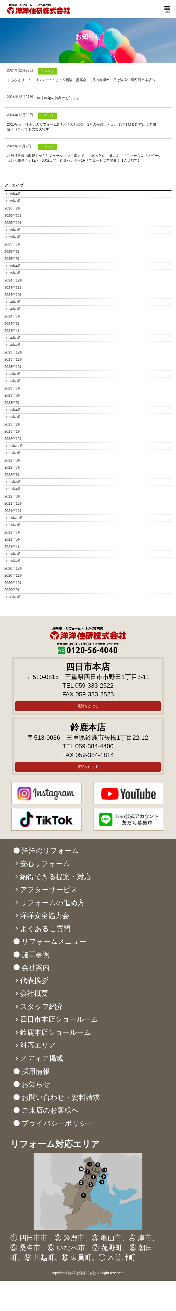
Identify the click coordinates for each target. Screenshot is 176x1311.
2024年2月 (13, 345)
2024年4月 (13, 331)
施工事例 (36, 955)
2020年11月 (14, 575)
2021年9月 (13, 525)
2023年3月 (13, 417)
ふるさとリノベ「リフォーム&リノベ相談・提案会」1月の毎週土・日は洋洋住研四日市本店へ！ (83, 80)
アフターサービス (49, 890)
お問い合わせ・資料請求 (61, 1097)
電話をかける (88, 706)
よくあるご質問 (45, 929)
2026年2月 (13, 208)
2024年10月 (14, 295)
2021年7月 (13, 532)
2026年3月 (13, 201)
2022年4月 (13, 489)
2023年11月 (14, 359)
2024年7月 (13, 316)
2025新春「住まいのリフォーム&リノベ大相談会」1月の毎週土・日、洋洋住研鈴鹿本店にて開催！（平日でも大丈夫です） (81, 126)
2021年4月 (13, 547)
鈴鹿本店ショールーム (55, 1032)
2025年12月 (14, 216)
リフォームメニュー (54, 941)
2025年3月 (13, 273)
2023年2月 (13, 424)
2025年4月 (13, 266)
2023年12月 (14, 352)
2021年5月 (13, 539)
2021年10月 (14, 518)
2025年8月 (13, 237)
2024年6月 (13, 324)
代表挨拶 (34, 980)
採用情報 (36, 1071)
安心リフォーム (45, 864)
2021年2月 (13, 561)
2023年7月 (13, 388)
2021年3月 (13, 554)
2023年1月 (13, 431)
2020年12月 (14, 568)
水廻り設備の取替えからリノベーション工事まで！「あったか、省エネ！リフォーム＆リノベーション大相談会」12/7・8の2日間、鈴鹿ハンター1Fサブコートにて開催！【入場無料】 (84, 158)
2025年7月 (13, 244)
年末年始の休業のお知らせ (58, 98)
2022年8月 (13, 460)
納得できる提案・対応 (55, 877)
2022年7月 (13, 467)
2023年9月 (13, 374)
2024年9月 (13, 302)
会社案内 (36, 967)
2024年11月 (14, 288)
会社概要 (34, 993)
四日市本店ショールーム (59, 1019)
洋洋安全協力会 (44, 915)
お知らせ (36, 1084)
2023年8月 (13, 381)
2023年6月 (13, 395)
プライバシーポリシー (58, 1123)
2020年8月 (13, 597)
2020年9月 (13, 590)
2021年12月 (14, 503)
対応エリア (38, 1045)
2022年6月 (13, 475)
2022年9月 (13, 453)
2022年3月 (13, 496)
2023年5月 (13, 403)
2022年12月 (14, 439)
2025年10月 (14, 223)
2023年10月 (14, 367)
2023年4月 (13, 410)
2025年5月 (13, 259)
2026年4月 (13, 194)
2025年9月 (13, 230)
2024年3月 (13, 338)
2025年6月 (13, 252)
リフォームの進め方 (52, 903)
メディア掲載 (41, 1058)
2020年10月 (14, 583)
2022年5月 (13, 482)
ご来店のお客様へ (50, 1110)
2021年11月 (14, 511)
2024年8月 (13, 309)
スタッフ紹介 (41, 1006)
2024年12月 (14, 280)
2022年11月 (14, 446)
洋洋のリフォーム (50, 851)
